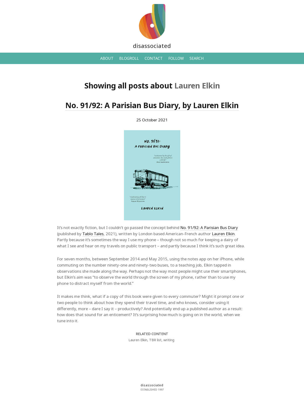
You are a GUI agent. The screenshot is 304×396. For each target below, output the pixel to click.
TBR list (155, 340)
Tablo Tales (93, 233)
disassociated (152, 46)
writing (168, 340)
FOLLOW (176, 58)
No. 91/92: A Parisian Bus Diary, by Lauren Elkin (152, 105)
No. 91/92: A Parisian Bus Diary (209, 227)
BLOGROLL (129, 58)
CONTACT (154, 58)
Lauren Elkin (223, 233)
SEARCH (197, 58)
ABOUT (107, 58)
